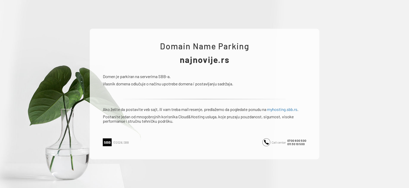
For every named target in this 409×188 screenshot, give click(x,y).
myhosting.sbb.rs (282, 109)
